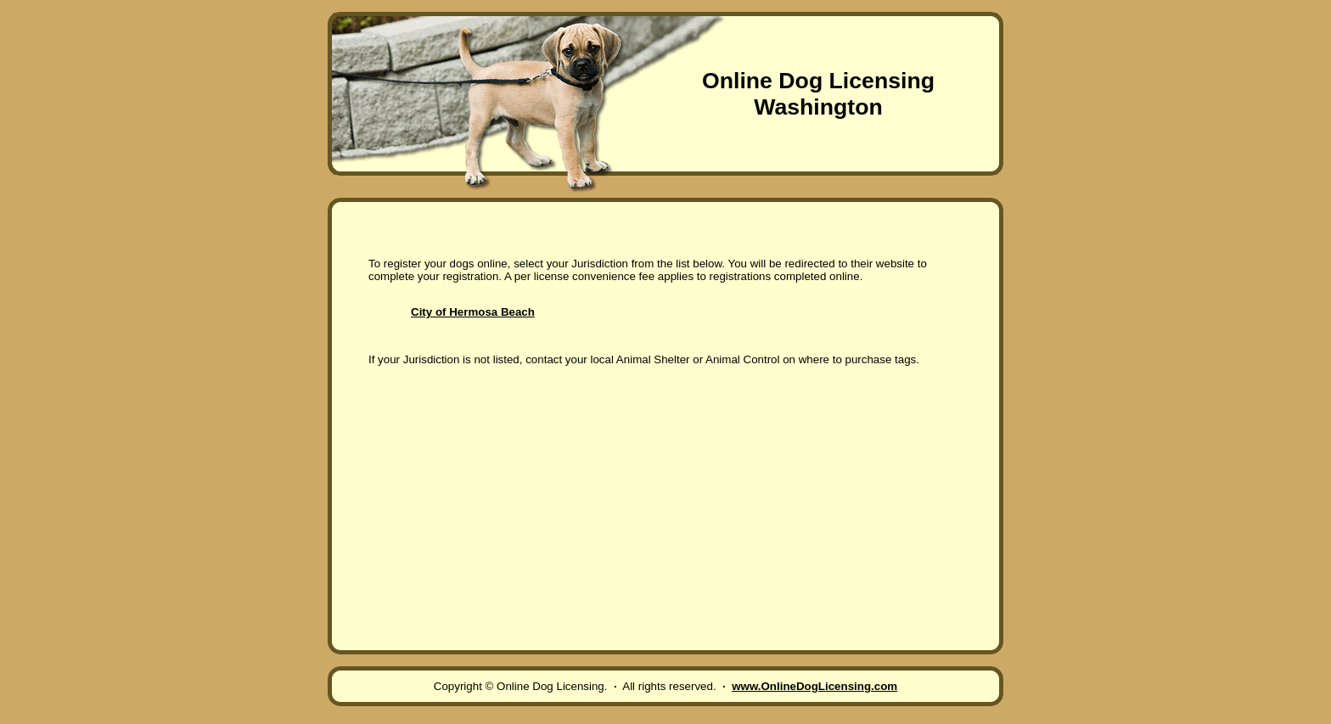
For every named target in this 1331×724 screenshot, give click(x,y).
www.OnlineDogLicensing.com (814, 686)
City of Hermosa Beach (473, 312)
